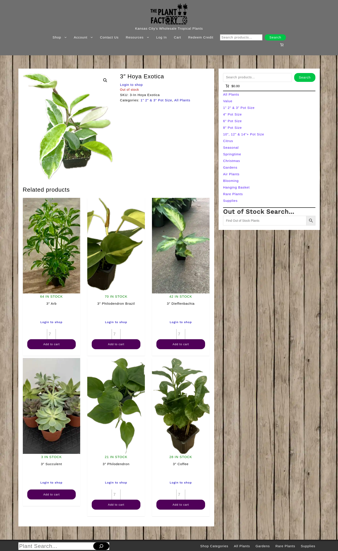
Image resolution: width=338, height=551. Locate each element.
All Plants (182, 100)
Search (275, 37)
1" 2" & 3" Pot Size (156, 100)
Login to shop (131, 85)
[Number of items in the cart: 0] (282, 44)
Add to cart (51, 344)
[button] (105, 80)
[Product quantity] (51, 334)
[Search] (101, 546)
